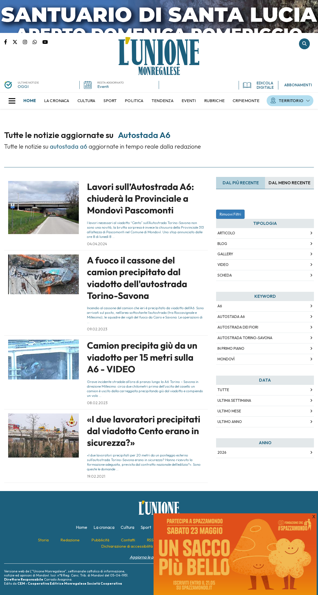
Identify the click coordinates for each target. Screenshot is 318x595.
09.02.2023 (97, 329)
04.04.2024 (97, 243)
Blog (222, 243)
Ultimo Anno (229, 421)
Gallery (225, 254)
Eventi (103, 86)
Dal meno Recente (289, 182)
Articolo (226, 233)
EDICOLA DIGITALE (258, 85)
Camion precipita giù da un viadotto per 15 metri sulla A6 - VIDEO (142, 357)
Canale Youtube (45, 41)
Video (223, 264)
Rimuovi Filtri (230, 214)
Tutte (223, 389)
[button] (12, 101)
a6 (219, 305)
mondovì (226, 359)
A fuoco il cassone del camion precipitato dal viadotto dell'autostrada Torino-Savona (137, 277)
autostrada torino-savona (244, 337)
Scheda (224, 275)
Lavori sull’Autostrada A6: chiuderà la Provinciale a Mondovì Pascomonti (140, 198)
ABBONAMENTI (298, 84)
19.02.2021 (96, 476)
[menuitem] (29, 101)
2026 (221, 452)
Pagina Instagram (28, 41)
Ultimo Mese (229, 411)
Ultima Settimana (234, 400)
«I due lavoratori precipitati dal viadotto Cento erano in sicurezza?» (143, 431)
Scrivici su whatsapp (37, 41)
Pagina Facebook (8, 41)
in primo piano (230, 348)
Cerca (304, 43)
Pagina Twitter (18, 41)
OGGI (23, 86)
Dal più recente (241, 182)
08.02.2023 (97, 402)
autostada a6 (231, 316)
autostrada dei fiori (237, 327)
